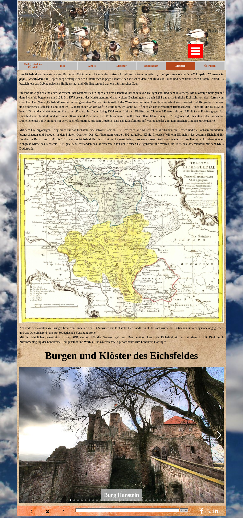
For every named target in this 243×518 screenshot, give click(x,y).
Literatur (122, 65)
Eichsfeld (180, 65)
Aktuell (92, 65)
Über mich (209, 65)
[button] (219, 435)
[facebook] (202, 511)
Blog (62, 65)
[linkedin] (215, 511)
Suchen (184, 510)
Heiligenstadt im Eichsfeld (33, 66)
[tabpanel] (121, 111)
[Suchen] (127, 510)
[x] (209, 511)
